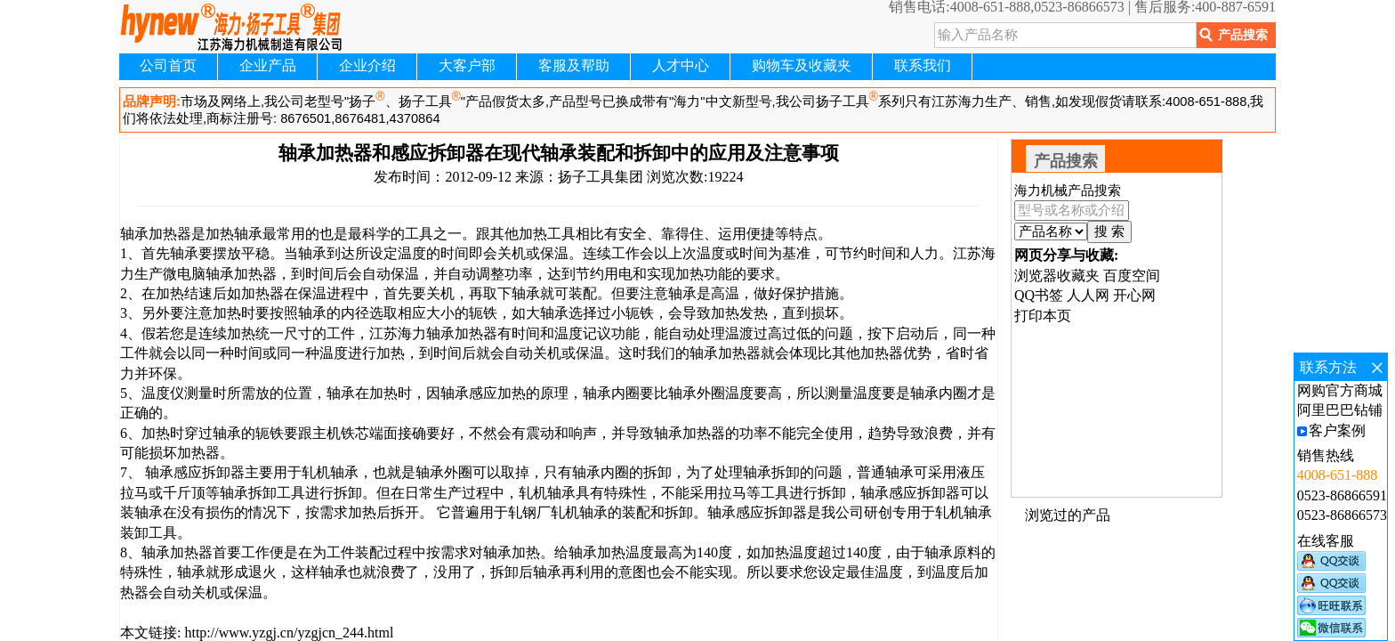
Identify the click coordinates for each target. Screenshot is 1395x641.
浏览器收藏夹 (1057, 275)
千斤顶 (184, 492)
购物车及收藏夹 (801, 65)
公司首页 (168, 65)
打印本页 (1042, 315)
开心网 (1134, 295)
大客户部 (467, 65)
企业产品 (267, 65)
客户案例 (1337, 430)
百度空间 (1131, 275)
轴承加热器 (461, 333)
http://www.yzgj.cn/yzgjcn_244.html (287, 632)
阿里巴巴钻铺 (1340, 410)
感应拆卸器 (209, 472)
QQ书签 (1038, 295)
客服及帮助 (573, 65)
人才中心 (680, 65)
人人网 (1088, 295)
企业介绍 (367, 65)
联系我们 (922, 65)
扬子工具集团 (600, 176)
